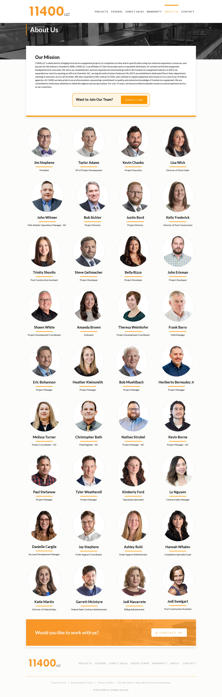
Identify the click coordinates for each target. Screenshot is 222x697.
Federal (117, 11)
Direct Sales (135, 11)
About (175, 663)
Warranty (154, 11)
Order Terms (140, 663)
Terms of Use (58, 682)
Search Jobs (134, 99)
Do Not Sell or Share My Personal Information (145, 682)
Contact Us (169, 632)
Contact (188, 11)
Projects (101, 11)
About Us (171, 11)
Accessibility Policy (82, 682)
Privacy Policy (106, 682)
